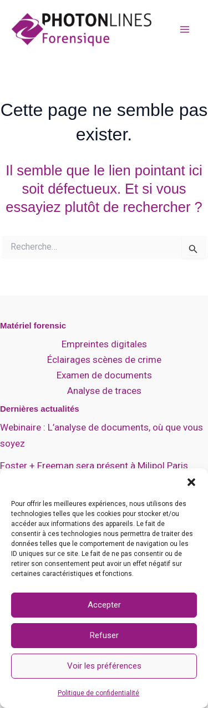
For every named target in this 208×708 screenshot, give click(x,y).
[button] (191, 482)
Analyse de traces (104, 390)
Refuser (104, 635)
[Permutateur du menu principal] (185, 29)
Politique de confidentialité (98, 693)
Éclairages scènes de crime (104, 359)
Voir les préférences (104, 666)
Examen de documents (104, 375)
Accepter (104, 605)
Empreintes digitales (104, 344)
